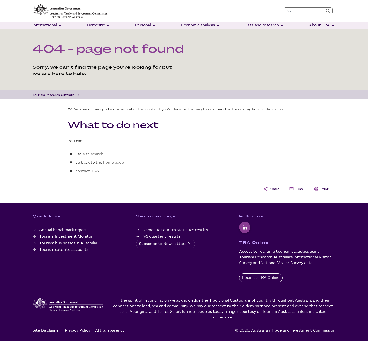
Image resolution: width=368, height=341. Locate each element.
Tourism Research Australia (53, 95)
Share (271, 189)
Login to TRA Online (261, 278)
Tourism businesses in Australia (68, 243)
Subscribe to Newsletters (165, 243)
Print (321, 189)
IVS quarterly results (161, 237)
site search (93, 154)
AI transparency (110, 331)
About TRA (322, 25)
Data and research (264, 25)
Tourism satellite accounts (63, 250)
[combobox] (304, 11)
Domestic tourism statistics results (175, 230)
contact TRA (87, 171)
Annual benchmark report (63, 230)
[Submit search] (328, 11)
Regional (146, 25)
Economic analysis (200, 25)
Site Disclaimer (46, 331)
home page (113, 163)
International (47, 25)
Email (296, 189)
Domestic (99, 25)
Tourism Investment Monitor (66, 237)
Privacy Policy (77, 331)
